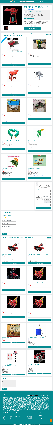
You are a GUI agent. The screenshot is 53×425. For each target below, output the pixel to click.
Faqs (4, 421)
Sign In (41, 1)
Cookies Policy (17, 413)
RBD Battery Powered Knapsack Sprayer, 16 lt (37, 337)
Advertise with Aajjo (30, 414)
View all (49, 237)
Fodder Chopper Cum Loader (34, 168)
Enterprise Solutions (30, 420)
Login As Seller (29, 421)
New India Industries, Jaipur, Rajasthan (8, 60)
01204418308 (41, 413)
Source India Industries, (6, 90)
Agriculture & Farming (6, 3)
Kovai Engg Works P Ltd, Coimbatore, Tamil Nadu (36, 175)
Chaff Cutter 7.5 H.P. (32, 82)
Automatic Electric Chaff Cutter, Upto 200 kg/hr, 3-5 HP (13, 82)
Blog (4, 418)
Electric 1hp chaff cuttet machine (34, 140)
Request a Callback (32, 27)
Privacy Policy (17, 415)
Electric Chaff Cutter (12, 3)
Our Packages (29, 415)
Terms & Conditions (18, 414)
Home (2, 3)
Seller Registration (30, 413)
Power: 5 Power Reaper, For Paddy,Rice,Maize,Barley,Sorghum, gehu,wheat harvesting (37, 281)
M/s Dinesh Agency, (5, 120)
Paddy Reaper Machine (6, 309)
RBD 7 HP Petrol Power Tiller (8, 280)
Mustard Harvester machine (7, 337)
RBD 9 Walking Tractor (6, 253)
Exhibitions (5, 420)
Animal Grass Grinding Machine (34, 112)
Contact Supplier (13, 64)
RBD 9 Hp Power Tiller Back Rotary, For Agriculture (38, 253)
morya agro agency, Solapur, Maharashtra (9, 176)
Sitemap (4, 414)
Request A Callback (26, 391)
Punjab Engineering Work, (32, 116)
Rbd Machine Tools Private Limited (35, 11)
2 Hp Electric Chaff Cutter (7, 168)
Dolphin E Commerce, (5, 146)
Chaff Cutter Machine (6, 112)
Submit (4, 233)
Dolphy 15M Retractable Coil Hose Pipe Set (10, 140)
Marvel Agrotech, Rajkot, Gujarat (33, 148)
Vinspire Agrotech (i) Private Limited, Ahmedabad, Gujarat (37, 59)
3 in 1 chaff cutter (31, 51)
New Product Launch (30, 419)
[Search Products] (19, 1)
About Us (4, 413)
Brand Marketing (29, 418)
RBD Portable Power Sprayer (34, 363)
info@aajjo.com (41, 416)
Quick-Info (5, 419)
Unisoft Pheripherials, (31, 90)
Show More (48, 34)
